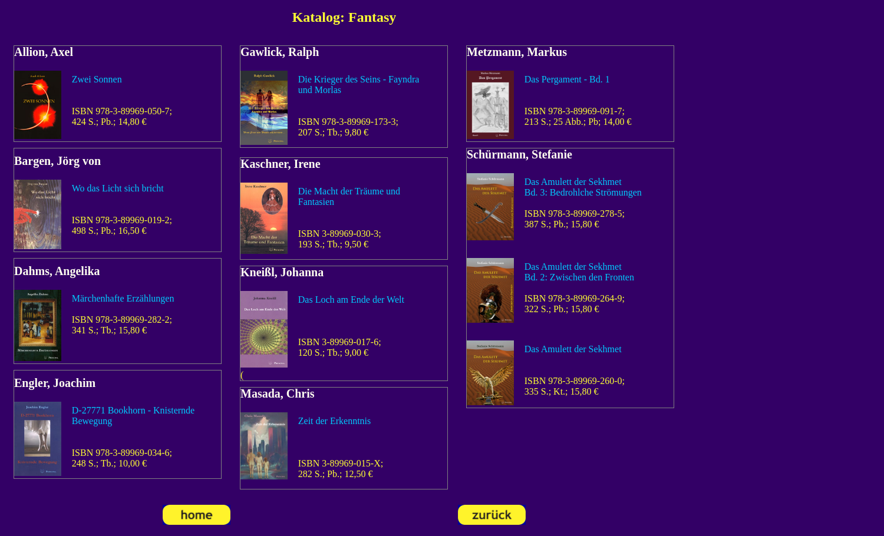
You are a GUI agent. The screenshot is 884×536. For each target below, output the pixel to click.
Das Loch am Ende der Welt (351, 300)
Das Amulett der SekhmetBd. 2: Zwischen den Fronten (579, 272)
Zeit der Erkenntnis (334, 421)
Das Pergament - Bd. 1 (567, 79)
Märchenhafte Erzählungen (123, 298)
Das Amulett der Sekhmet (573, 349)
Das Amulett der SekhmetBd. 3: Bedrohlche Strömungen (583, 187)
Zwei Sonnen (97, 79)
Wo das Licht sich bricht (118, 188)
